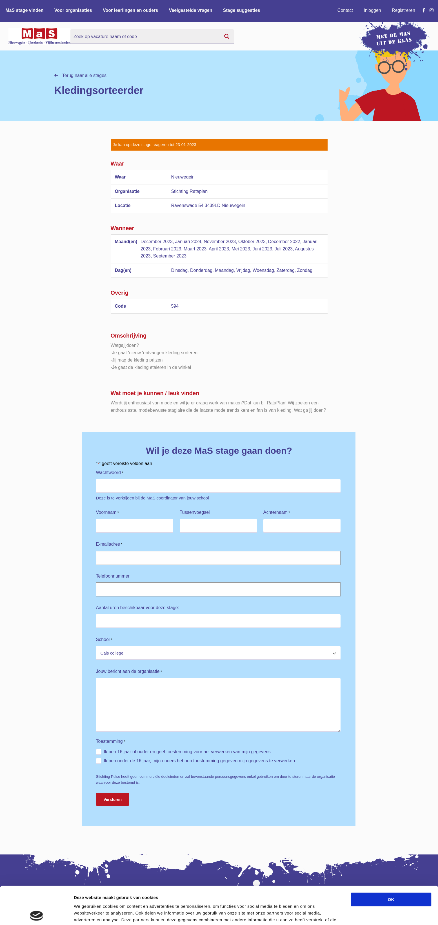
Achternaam (276, 512)
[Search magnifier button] (227, 36)
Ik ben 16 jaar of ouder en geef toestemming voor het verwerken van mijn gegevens (187, 751)
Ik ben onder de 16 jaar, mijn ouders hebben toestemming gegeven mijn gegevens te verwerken (199, 760)
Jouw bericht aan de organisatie (129, 671)
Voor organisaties (73, 10)
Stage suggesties (241, 10)
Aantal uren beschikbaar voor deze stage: (137, 607)
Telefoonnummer (112, 576)
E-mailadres (109, 544)
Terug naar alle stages (80, 75)
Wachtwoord (109, 473)
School (104, 640)
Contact (345, 10)
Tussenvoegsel (195, 512)
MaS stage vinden (24, 10)
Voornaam (107, 512)
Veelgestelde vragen (190, 10)
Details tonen (304, 913)
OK (391, 861)
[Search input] (145, 36)
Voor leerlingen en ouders (130, 10)
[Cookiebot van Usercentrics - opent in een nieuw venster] (36, 914)
